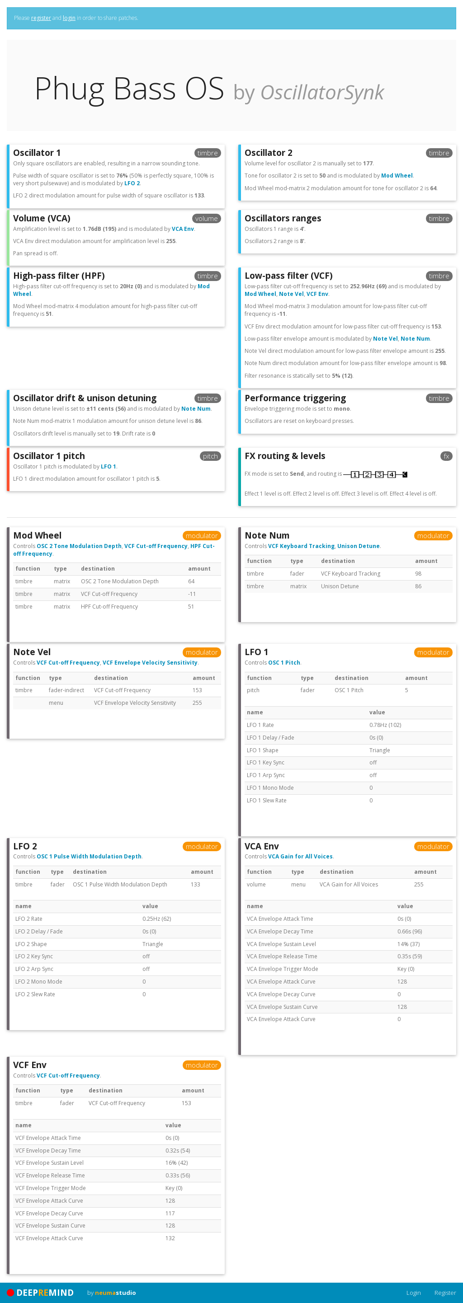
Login (413, 1293)
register (41, 18)
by (111, 1293)
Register (445, 1293)
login (69, 18)
